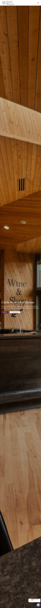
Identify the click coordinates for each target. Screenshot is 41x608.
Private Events (15, 312)
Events (5, 312)
